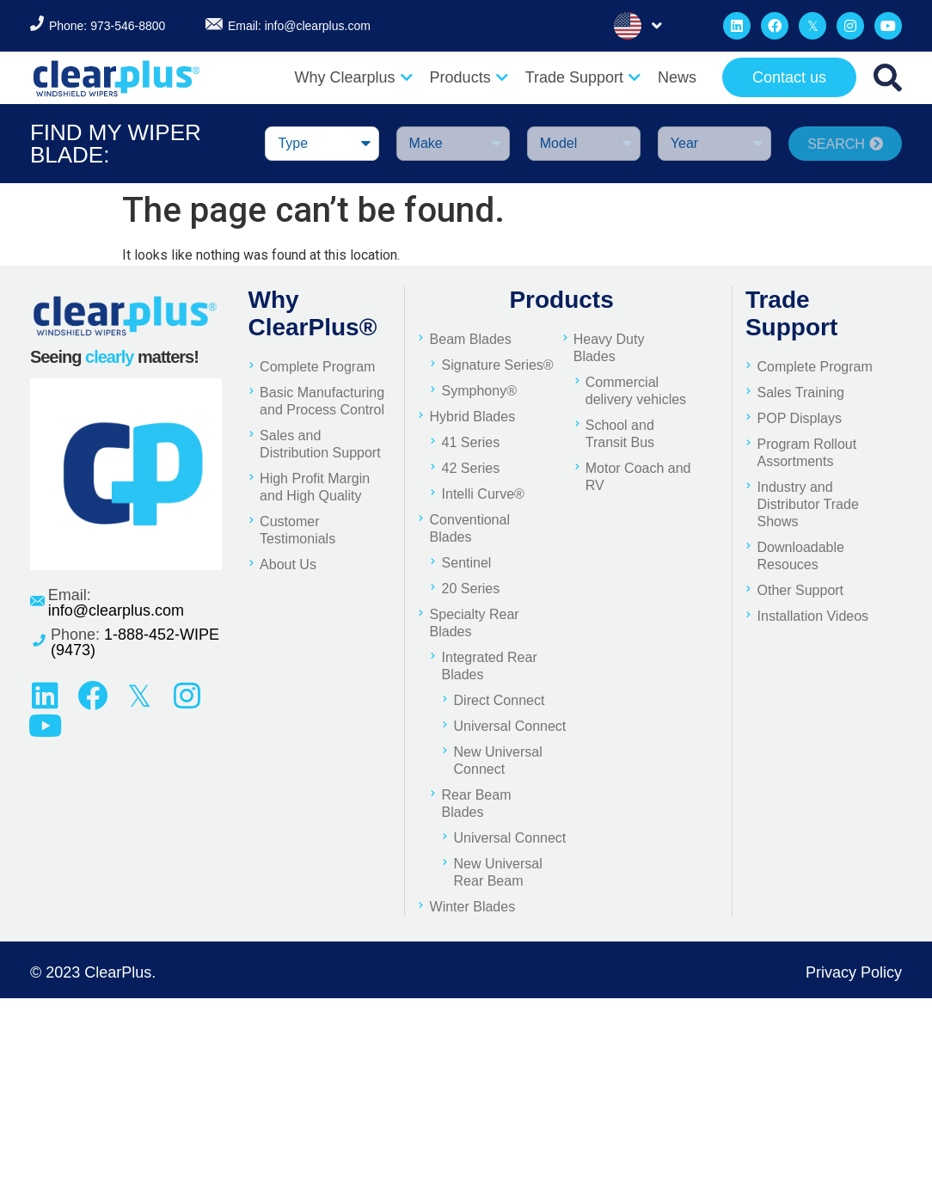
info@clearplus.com (318, 26)
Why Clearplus (354, 77)
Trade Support (583, 77)
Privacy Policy (854, 972)
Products (469, 77)
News (677, 77)
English (627, 26)
